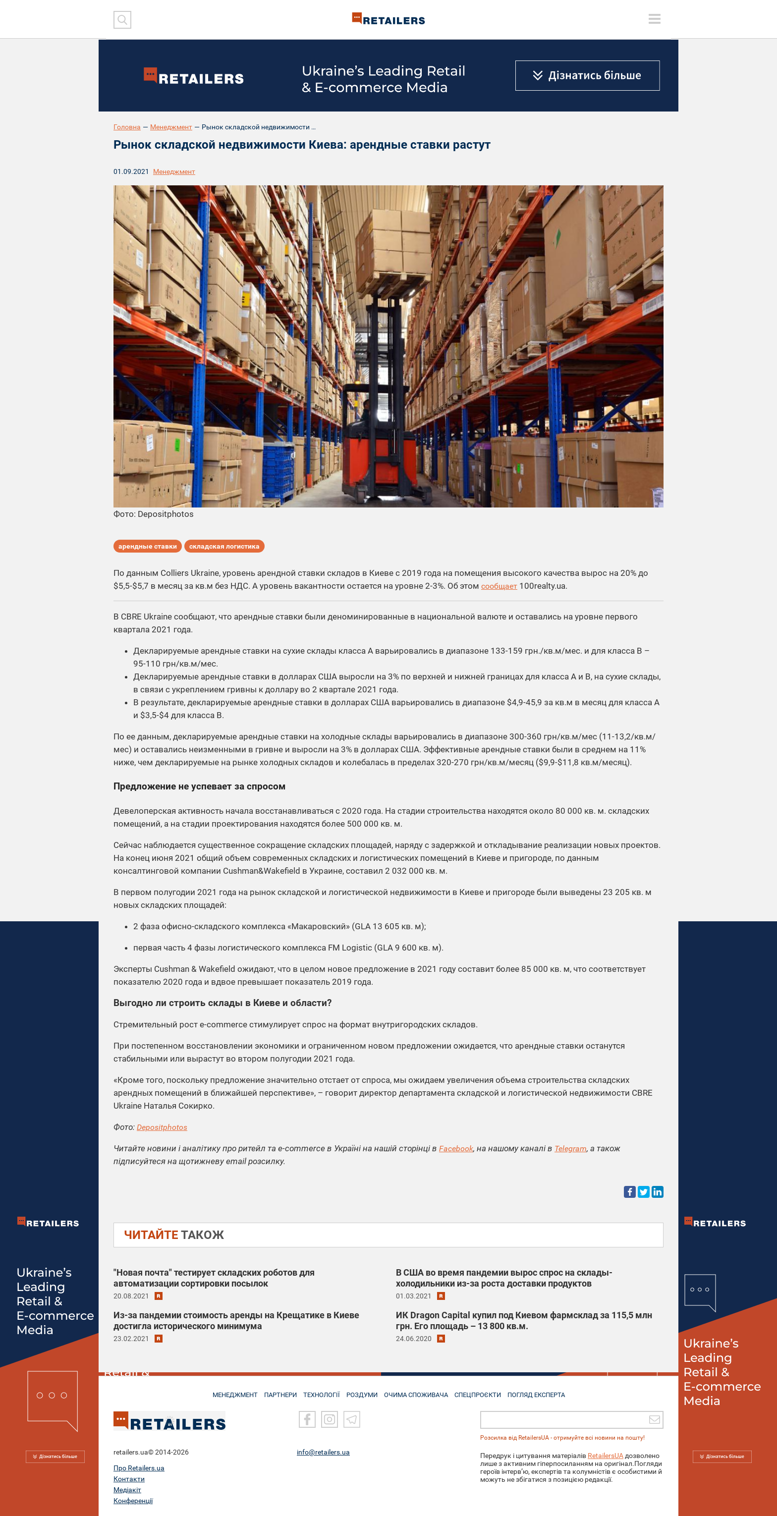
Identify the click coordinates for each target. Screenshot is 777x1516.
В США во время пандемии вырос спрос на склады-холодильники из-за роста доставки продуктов (504, 1278)
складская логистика (224, 548)
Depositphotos (163, 1127)
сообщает (500, 586)
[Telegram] (351, 1419)
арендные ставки (147, 548)
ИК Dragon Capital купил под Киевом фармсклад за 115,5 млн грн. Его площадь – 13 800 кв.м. (524, 1320)
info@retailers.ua (323, 1452)
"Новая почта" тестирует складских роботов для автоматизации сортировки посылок (214, 1278)
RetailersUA (605, 1456)
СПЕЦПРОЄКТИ (482, 1391)
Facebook (456, 1148)
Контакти (129, 1479)
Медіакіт (127, 1490)
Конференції (133, 1501)
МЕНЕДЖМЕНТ (226, 1391)
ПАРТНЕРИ (275, 1391)
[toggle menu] (655, 19)
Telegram (572, 1148)
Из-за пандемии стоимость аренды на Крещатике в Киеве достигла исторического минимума (236, 1320)
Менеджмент (171, 127)
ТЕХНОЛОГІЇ (319, 1391)
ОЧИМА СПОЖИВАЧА (418, 1391)
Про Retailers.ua (139, 1468)
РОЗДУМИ (362, 1391)
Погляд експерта (544, 1391)
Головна (127, 127)
